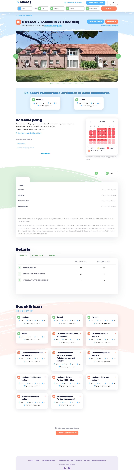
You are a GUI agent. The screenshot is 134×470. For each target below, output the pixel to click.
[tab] (50, 83)
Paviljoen (95, 317)
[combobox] (101, 173)
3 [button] (105, 129)
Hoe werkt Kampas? (48, 460)
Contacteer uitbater (95, 21)
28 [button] (94, 139)
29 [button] (98, 139)
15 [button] (98, 134)
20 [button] (91, 137)
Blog (37, 460)
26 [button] (113, 137)
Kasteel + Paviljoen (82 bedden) (100, 354)
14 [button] (94, 134)
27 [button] (91, 139)
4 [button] (109, 129)
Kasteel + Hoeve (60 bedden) (100, 335)
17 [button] (105, 134)
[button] (90, 122)
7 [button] (94, 131)
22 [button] (98, 137)
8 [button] (98, 131)
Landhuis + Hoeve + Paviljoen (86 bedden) (65, 378)
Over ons (79, 460)
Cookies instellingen (99, 460)
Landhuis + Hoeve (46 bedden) (100, 378)
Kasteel (82, 100)
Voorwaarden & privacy (65, 460)
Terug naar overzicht (24, 15)
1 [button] (98, 129)
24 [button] (105, 137)
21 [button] (94, 137)
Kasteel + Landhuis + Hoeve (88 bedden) (32, 354)
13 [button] (91, 134)
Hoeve (24, 334)
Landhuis (39, 100)
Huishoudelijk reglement (25, 148)
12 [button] (113, 131)
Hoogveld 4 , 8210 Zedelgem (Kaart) (28, 133)
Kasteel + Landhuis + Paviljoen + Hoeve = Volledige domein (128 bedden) (66, 357)
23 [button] (102, 137)
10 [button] (105, 131)
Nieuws (30, 460)
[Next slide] (118, 56)
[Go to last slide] (15, 56)
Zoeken (108, 8)
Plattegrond (21, 143)
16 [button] (102, 134)
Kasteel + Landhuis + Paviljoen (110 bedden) (66, 397)
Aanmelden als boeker (95, 2)
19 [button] (113, 134)
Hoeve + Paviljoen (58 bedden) (30, 397)
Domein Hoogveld (53, 25)
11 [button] (109, 131)
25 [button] (109, 137)
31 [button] (105, 139)
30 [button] (102, 139)
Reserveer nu (111, 21)
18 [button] (109, 134)
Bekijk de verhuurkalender (109, 25)
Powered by (67, 464)
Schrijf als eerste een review (67, 433)
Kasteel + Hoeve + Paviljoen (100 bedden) (67, 335)
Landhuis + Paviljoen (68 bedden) (31, 378)
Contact (86, 460)
